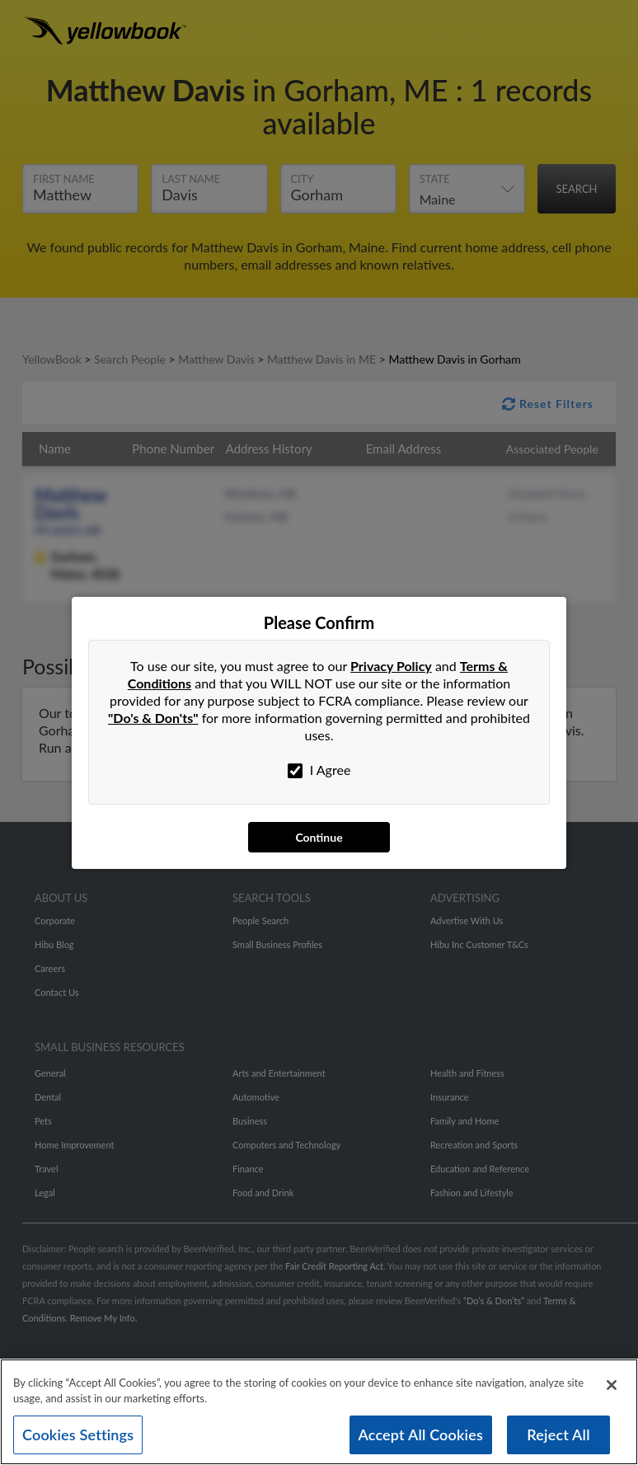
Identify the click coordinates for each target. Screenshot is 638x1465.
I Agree (319, 770)
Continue (318, 837)
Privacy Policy (391, 666)
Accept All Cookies (421, 1439)
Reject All (558, 1439)
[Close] (611, 1389)
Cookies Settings (78, 1439)
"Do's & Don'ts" (153, 717)
